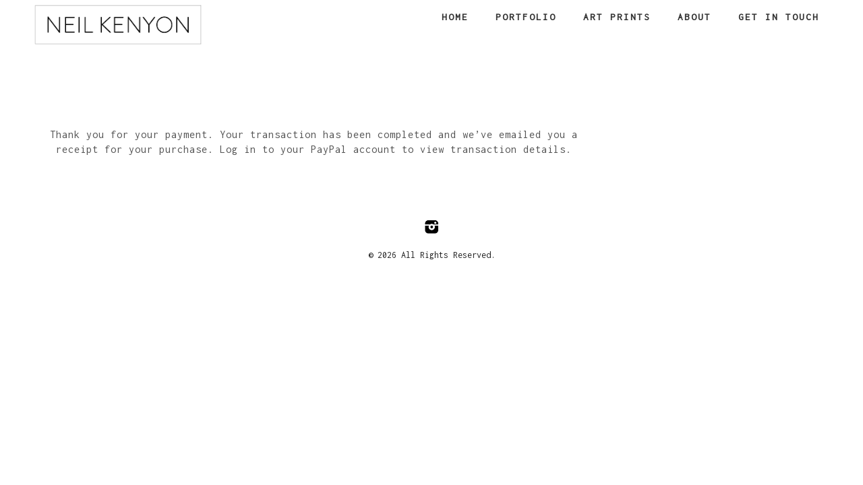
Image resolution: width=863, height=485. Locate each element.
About (694, 16)
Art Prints (617, 16)
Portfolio (526, 16)
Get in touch (778, 16)
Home (455, 16)
